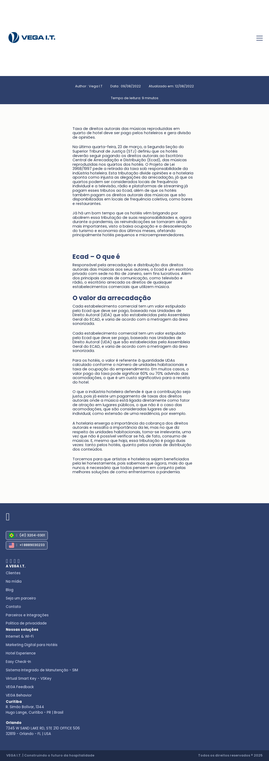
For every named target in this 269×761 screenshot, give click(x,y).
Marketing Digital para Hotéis (32, 644)
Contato (13, 606)
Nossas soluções (22, 629)
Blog (9, 589)
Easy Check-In (18, 661)
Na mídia (14, 581)
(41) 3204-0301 (27, 535)
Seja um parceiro (21, 598)
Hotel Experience (21, 653)
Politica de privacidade (26, 623)
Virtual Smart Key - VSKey (28, 678)
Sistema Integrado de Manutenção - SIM (42, 670)
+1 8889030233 (27, 545)
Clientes (13, 573)
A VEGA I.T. (15, 566)
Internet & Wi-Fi (20, 636)
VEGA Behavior (19, 695)
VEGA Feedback (20, 686)
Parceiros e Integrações (27, 615)
